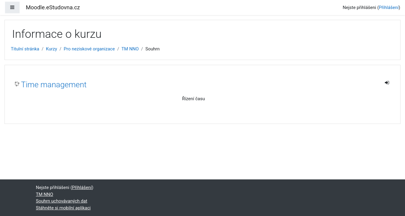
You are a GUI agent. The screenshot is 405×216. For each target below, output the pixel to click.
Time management (54, 84)
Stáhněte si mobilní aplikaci (63, 208)
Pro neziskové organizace (89, 49)
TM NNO (130, 49)
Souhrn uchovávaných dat (61, 201)
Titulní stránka (25, 49)
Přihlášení (389, 7)
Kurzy (51, 49)
